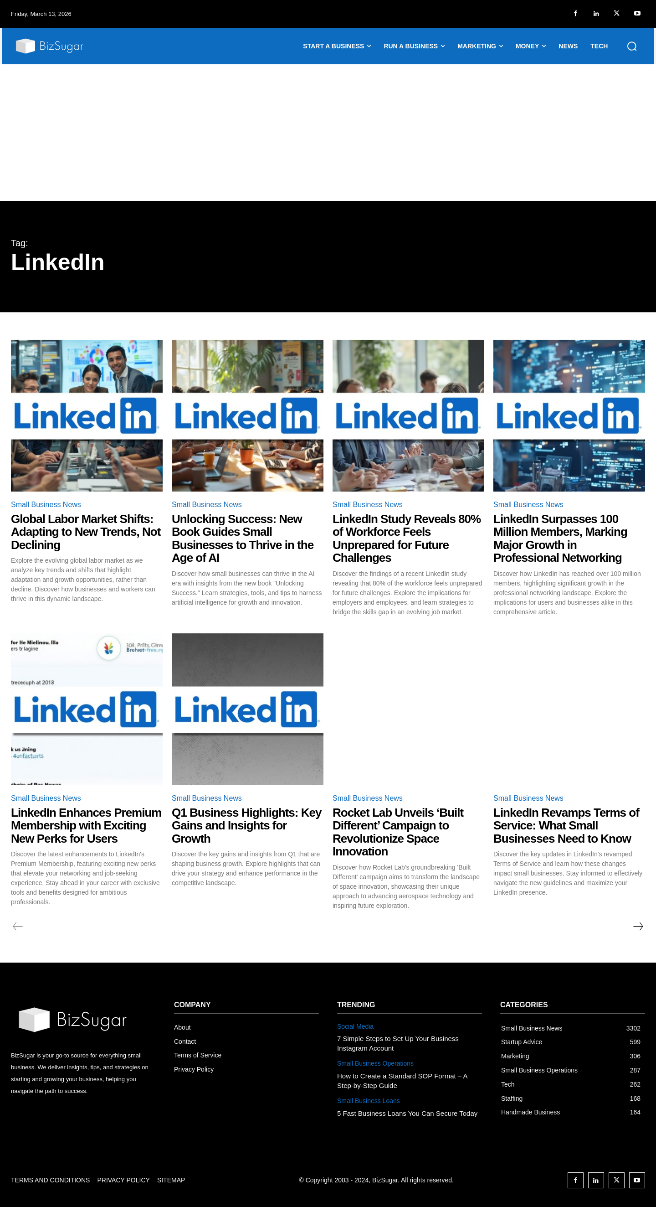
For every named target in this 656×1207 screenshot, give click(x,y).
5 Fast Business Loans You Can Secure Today (407, 1113)
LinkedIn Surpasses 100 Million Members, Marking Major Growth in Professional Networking (560, 538)
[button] (632, 46)
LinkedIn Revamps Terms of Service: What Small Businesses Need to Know (566, 825)
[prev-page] (18, 926)
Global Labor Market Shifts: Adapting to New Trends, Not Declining (85, 532)
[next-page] (637, 926)
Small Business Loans (368, 1100)
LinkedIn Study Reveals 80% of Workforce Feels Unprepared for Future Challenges (407, 538)
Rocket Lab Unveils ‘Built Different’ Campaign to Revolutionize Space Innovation (398, 832)
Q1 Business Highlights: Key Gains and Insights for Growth (246, 825)
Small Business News (46, 504)
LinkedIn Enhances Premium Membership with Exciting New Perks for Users (86, 825)
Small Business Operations (375, 1063)
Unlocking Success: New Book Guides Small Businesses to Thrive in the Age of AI (242, 538)
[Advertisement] (328, 133)
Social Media (355, 1026)
